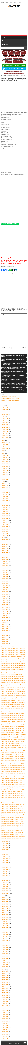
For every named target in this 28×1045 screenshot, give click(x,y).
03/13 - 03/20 (5, 1033)
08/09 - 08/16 (5, 500)
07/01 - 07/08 (5, 854)
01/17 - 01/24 (5, 476)
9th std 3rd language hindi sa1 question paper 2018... (13, 784)
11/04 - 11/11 (5, 635)
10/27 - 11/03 (5, 554)
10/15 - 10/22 (5, 916)
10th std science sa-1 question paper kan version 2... (13, 708)
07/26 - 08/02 (5, 504)
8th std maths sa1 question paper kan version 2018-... (13, 769)
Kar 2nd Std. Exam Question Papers (10, 398)
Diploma (21, 56)
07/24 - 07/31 (5, 1005)
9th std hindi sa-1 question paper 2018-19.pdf (11, 674)
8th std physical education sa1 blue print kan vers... (12, 823)
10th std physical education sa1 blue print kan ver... (12, 808)
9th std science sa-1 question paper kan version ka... (13, 713)
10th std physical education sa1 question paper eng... (13, 806)
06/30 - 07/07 (5, 420)
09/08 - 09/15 (5, 567)
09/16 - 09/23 (5, 841)
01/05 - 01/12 (5, 535)
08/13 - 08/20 (5, 932)
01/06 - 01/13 (5, 620)
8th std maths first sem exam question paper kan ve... (13, 667)
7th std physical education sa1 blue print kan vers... (12, 830)
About (2, 2)
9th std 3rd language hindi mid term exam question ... (13, 676)
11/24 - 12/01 (5, 546)
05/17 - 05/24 (5, 511)
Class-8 (12, 54)
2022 (3, 450)
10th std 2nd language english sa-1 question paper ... (13, 719)
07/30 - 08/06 (5, 936)
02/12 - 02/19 (5, 964)
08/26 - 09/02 (5, 845)
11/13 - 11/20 (5, 982)
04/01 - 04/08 (5, 873)
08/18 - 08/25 (5, 572)
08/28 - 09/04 (5, 999)
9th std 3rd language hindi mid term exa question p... (13, 678)
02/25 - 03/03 (5, 427)
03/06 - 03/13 (5, 1034)
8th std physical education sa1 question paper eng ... (13, 821)
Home (3, 37)
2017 (3, 895)
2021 (3, 453)
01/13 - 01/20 (5, 619)
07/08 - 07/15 (5, 853)
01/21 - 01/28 (5, 435)
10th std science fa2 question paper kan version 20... (13, 771)
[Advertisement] (14, 21)
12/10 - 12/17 (5, 901)
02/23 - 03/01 (5, 522)
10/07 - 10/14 (5, 641)
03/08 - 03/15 (5, 518)
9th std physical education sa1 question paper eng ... (13, 814)
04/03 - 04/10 (5, 1027)
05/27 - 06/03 (5, 864)
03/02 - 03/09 (5, 413)
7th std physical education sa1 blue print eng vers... (12, 832)
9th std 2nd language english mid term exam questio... (13, 702)
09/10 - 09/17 (5, 925)
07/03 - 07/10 (5, 1010)
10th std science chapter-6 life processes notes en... (13, 802)
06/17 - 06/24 (5, 858)
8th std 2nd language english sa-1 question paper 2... (13, 723)
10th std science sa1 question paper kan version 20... (13, 752)
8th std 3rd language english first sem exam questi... (13, 704)
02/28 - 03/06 (5, 1036)
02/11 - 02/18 (5, 429)
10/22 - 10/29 (5, 914)
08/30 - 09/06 (5, 494)
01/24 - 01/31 (5, 474)
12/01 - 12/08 (5, 544)
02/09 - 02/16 (5, 526)
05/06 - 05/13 (5, 869)
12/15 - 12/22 (5, 541)
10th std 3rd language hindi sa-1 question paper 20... (13, 726)
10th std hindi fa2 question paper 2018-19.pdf (11, 775)
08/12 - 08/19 (5, 849)
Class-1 (17, 51)
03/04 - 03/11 (5, 879)
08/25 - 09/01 (5, 570)
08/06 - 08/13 (5, 934)
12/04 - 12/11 (5, 977)
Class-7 (6, 54)
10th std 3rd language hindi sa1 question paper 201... (13, 780)
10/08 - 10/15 (5, 917)
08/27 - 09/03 (5, 929)
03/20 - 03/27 (5, 1031)
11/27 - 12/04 (5, 979)
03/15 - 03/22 (5, 517)
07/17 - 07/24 (5, 1007)
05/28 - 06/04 (5, 951)
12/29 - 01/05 (5, 539)
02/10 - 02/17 (5, 611)
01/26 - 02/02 (5, 530)
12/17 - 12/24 (5, 899)
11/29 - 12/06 (5, 483)
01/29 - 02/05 (5, 966)
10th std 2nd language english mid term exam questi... (13, 693)
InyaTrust (17, 1043)
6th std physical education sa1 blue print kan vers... (12, 838)
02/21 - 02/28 (5, 466)
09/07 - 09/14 (5, 409)
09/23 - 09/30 (5, 645)
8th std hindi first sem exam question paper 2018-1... (13, 682)
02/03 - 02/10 (5, 613)
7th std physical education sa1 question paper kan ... (13, 827)
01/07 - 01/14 (5, 439)
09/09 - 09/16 (5, 843)
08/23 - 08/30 (5, 496)
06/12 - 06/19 (5, 1016)
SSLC (23, 54)
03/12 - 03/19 (5, 957)
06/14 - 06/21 (5, 509)
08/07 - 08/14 (5, 452)
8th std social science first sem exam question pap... (13, 659)
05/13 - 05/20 (5, 867)
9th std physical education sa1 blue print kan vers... (12, 815)
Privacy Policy (13, 2)
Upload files (5, 44)
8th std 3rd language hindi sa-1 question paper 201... (13, 730)
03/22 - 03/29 (5, 515)
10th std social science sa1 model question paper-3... (13, 791)
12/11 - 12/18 (5, 975)
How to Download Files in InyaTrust (14, 73)
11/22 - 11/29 (5, 485)
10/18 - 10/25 (5, 491)
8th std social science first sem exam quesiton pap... (13, 661)
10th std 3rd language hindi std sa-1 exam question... (13, 671)
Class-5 (17, 53)
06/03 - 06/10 (5, 862)
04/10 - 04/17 (5, 1025)
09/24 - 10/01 (5, 921)
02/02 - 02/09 (5, 528)
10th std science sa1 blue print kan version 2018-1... (13, 763)
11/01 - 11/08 (5, 487)
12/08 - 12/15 (5, 543)
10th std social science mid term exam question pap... (13, 647)
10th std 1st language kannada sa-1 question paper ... (13, 747)
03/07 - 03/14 (5, 463)
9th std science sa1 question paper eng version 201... (13, 765)
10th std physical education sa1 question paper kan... (13, 804)
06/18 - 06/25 (5, 945)
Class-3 (5, 53)
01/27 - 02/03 (5, 615)
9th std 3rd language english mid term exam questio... (13, 698)
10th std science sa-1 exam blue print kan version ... (13, 710)
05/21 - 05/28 (5, 953)
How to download (18, 62)
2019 (3, 537)
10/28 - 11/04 (5, 637)
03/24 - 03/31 (5, 426)
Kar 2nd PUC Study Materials (9, 396)
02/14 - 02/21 (5, 468)
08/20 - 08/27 (5, 931)
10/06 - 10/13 (5, 559)
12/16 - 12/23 (5, 626)
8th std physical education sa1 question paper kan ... (13, 819)
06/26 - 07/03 (5, 1012)
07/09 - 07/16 (5, 940)
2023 (3, 440)
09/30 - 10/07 (5, 643)
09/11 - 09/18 (5, 995)
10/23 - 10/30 (5, 988)
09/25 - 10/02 (5, 992)
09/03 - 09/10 (5, 927)
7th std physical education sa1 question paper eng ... (13, 828)
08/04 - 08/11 (5, 576)
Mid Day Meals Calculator (14, 71)
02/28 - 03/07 (5, 465)
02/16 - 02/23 (5, 524)
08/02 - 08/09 (5, 502)
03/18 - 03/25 (5, 875)
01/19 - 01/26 (5, 531)
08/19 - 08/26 (5, 847)
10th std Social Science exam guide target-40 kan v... (13, 741)
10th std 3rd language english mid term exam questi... (13, 691)
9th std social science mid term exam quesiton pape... (13, 658)
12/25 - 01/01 (5, 971)
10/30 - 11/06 (5, 986)
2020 (3, 481)
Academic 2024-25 (8, 51)
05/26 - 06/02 (5, 424)
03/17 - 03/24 (5, 602)
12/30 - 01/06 (5, 624)
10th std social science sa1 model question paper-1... (13, 799)
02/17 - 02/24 (5, 609)
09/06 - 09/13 (5, 492)
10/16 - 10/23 (5, 990)
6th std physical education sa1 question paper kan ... (13, 834)
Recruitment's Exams (19, 60)
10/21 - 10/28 (5, 639)
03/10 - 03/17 (5, 604)
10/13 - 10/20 (5, 557)
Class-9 (18, 54)
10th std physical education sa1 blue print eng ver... (12, 810)
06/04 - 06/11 (5, 444)
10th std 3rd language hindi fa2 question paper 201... (13, 776)
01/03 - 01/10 (5, 479)
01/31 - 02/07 (5, 472)
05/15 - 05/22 (5, 1020)
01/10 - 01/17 (5, 478)
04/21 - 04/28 (5, 596)
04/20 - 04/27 (5, 411)
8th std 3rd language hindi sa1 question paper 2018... (13, 788)
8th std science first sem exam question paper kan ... (13, 715)
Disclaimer (19, 2)
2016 (3, 969)
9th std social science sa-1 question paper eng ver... (13, 656)
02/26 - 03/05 (5, 960)
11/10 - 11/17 (5, 550)
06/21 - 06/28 (5, 507)
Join (3, 40)
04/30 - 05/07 (5, 446)
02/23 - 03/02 (5, 414)
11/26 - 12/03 (5, 905)
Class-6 (23, 53)
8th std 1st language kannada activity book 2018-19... (13, 732)
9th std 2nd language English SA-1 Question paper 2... (13, 734)
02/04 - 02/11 (5, 431)
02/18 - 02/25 (5, 882)
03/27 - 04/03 (5, 1029)
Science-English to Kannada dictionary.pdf (11, 387)
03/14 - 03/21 (5, 461)
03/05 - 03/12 (5, 958)
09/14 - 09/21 (5, 407)
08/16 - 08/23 (5, 498)
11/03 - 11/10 (5, 552)
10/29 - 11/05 (5, 912)
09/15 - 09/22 (5, 565)
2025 (3, 405)
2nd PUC (14, 56)
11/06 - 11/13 (5, 984)
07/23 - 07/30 (5, 938)
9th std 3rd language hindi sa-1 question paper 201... (13, 728)
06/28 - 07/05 (5, 505)
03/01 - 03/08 (5, 520)
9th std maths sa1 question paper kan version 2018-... (13, 767)
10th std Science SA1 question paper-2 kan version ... (13, 743)
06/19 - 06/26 (5, 1014)
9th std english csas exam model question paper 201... (13, 695)
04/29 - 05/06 (5, 871)
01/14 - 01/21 (5, 437)
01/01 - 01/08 (5, 968)
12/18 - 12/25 (5, 973)
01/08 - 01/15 (5, 448)
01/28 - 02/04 (5, 433)
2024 (3, 416)
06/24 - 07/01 (5, 856)
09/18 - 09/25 (5, 994)
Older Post (24, 347)
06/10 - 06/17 (5, 860)
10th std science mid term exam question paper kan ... (13, 711)
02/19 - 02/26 (5, 962)
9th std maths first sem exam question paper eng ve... (13, 663)
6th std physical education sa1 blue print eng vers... (12, 840)
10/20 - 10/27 (5, 556)
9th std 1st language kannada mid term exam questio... (13, 687)
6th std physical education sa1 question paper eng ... (13, 836)
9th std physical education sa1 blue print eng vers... (12, 817)
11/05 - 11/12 (5, 910)
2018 (3, 622)
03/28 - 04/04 (5, 457)
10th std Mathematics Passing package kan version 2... (13, 745)
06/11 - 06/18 (5, 947)
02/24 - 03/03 (5, 607)
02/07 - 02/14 (5, 470)
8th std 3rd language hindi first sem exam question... (13, 684)
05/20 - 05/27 (5, 866)
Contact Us (7, 2)
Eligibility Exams (7, 60)
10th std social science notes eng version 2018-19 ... (13, 724)
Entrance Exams (18, 58)
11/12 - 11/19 (5, 908)
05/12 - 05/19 (5, 593)
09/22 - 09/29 (5, 563)
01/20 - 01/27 (5, 617)
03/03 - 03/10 (5, 606)
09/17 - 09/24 (5, 923)
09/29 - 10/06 (5, 561)
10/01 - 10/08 (5, 919)
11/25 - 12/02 (5, 630)
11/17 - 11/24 (5, 548)
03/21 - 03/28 (5, 459)
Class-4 (11, 53)
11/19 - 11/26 (5, 906)
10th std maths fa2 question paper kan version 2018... (13, 773)
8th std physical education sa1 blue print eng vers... (12, 825)
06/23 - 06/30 (5, 422)
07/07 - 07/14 (5, 418)
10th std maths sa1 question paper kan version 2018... (13, 749)
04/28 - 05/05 (5, 594)
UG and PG (9, 58)
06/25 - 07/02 (5, 944)
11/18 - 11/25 (5, 632)
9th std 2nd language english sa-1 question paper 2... (13, 700)
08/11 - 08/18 (5, 574)
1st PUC (7, 56)
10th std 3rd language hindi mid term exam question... (13, 672)
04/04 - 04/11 (5, 455)
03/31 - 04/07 (5, 598)
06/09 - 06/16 (5, 587)
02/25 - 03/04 (5, 880)
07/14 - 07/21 (5, 580)
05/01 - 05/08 (5, 1023)
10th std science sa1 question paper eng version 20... (13, 762)
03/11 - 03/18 (5, 877)
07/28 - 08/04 (5, 578)
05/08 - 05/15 (5, 1022)
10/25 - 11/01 (5, 489)
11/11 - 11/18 (5, 634)
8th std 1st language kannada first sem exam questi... (13, 689)
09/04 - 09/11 (5, 997)
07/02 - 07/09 (5, 942)
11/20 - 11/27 (5, 981)
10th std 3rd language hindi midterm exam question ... (13, 778)
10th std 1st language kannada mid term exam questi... (13, 685)
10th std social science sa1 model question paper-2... (13, 795)
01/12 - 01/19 (5, 533)
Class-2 (23, 51)
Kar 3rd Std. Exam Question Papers (10, 400)
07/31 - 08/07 (5, 1003)
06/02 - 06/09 (5, 589)
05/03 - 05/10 (5, 513)
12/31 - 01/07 (5, 442)
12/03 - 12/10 (5, 903)
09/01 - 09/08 (5, 569)
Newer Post (4, 347)
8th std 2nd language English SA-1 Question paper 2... (13, 737)
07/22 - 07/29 (5, 851)
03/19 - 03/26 (5, 955)
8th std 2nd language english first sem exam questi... (13, 706)
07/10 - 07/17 (5, 1009)
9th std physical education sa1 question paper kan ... (13, 812)
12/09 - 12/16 (5, 628)
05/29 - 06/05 (5, 1018)
